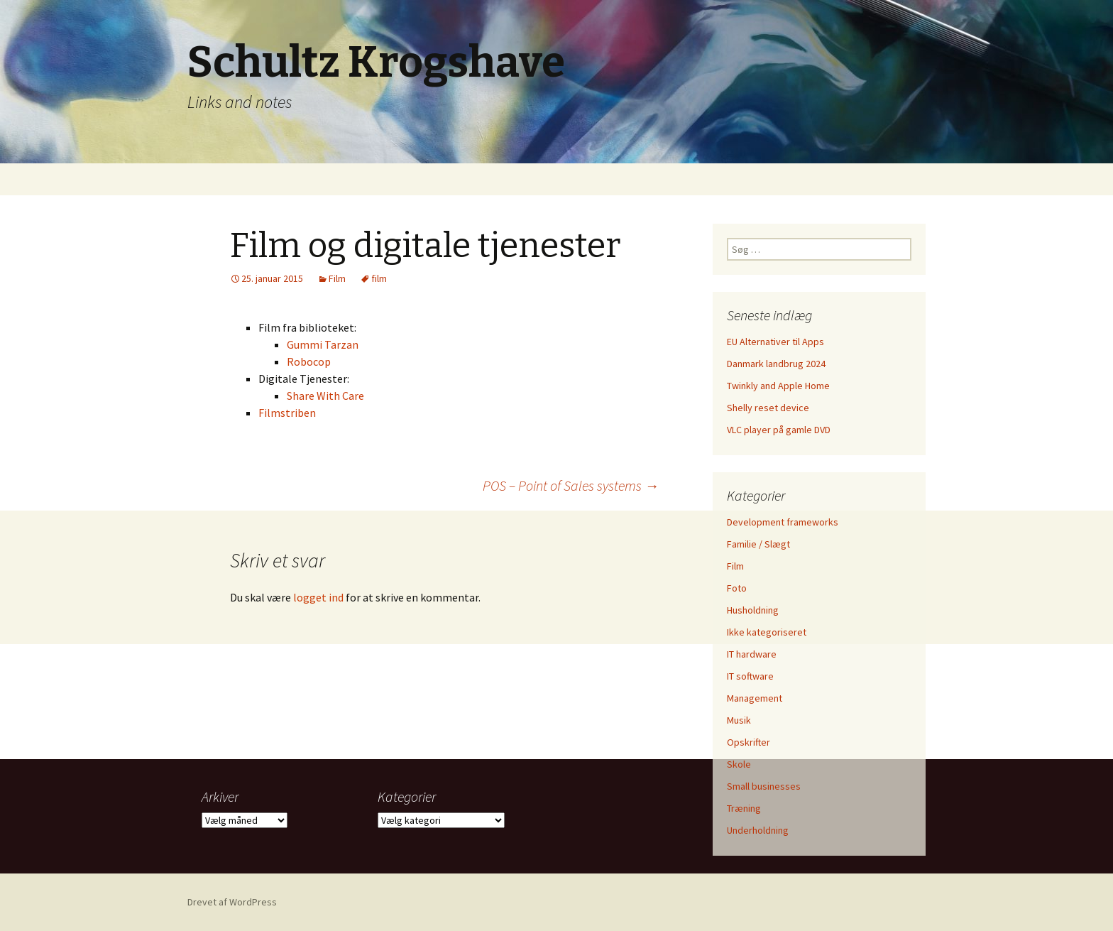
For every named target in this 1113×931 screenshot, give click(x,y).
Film (337, 278)
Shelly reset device (768, 407)
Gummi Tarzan (322, 344)
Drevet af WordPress (232, 901)
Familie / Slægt (758, 544)
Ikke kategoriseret (766, 632)
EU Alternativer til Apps (775, 341)
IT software (750, 676)
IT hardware (752, 654)
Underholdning (758, 830)
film (379, 278)
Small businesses (764, 786)
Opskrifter (748, 742)
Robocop (309, 361)
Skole (739, 764)
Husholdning (753, 610)
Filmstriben (287, 412)
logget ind (318, 597)
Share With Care (325, 395)
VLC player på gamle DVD (778, 429)
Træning (744, 808)
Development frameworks (782, 522)
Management (754, 698)
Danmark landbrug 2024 (776, 363)
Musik (739, 720)
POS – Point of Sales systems (571, 485)
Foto (737, 588)
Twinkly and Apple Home (778, 385)
